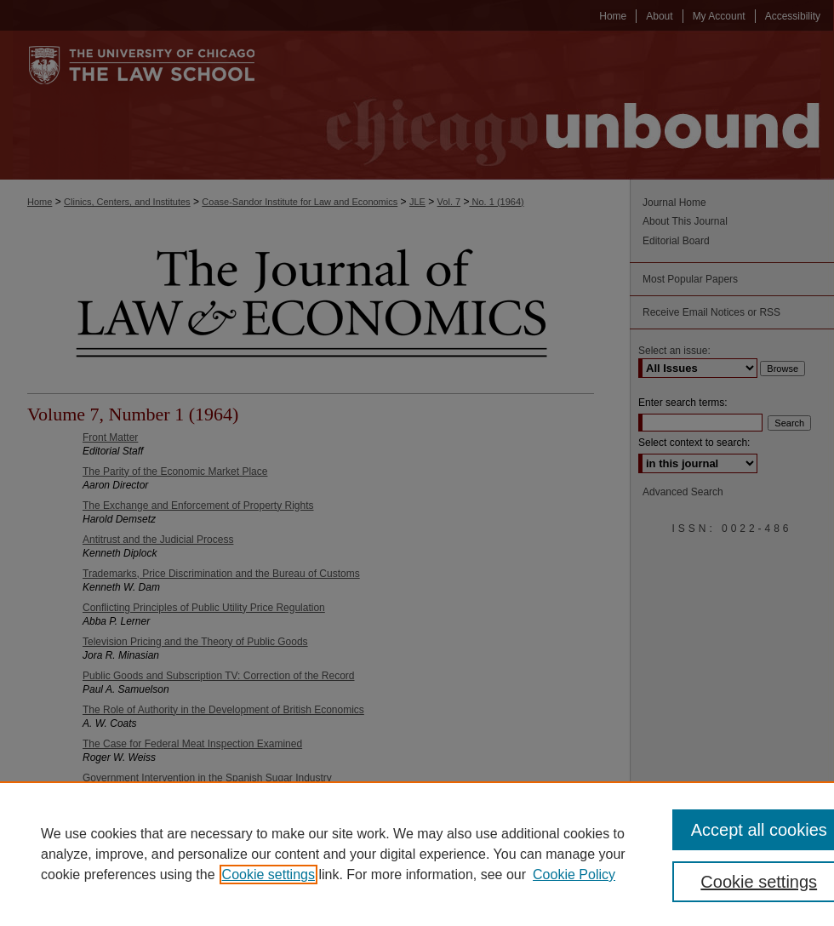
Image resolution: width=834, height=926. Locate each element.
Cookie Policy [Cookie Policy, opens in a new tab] (574, 874)
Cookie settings (268, 874)
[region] (417, 853)
